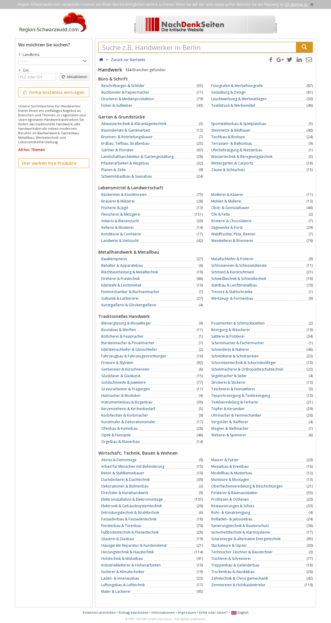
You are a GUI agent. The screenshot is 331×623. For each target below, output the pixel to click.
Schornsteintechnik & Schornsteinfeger (243, 362)
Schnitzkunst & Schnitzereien (235, 356)
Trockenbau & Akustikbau (233, 571)
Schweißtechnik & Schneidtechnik (238, 278)
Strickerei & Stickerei (228, 382)
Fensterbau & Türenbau (121, 525)
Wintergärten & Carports (232, 163)
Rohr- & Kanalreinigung (230, 512)
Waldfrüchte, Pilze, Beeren (233, 234)
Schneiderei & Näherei (230, 349)
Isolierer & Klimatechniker (123, 571)
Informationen (163, 612)
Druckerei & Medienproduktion (127, 98)
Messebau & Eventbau (230, 466)
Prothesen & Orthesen (230, 499)
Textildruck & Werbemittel (233, 105)
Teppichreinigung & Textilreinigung (240, 395)
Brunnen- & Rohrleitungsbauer (127, 136)
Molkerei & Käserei (227, 194)
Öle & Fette (220, 214)
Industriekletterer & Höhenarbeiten (131, 565)
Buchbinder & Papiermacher (125, 92)
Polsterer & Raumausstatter (234, 492)
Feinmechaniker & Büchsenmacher (130, 291)
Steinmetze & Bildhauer (231, 130)
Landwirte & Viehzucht (120, 240)
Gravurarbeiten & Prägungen (125, 389)
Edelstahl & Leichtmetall (121, 285)
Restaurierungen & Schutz (232, 505)
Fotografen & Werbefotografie (237, 85)
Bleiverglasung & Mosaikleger (126, 323)
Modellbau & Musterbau (231, 473)
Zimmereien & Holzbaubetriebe (238, 584)
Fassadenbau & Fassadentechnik (129, 519)
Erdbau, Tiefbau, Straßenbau (125, 143)
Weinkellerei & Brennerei (232, 240)
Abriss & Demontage (119, 459)
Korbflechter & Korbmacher (124, 415)
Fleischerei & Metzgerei (120, 214)
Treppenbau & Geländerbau (235, 565)
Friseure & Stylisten (117, 362)
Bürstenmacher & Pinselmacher (127, 342)
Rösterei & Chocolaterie (231, 220)
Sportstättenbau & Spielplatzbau (238, 123)
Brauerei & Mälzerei (118, 201)
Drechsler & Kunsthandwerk (124, 492)
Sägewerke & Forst (227, 227)
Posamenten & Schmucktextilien (238, 323)
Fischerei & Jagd (114, 207)
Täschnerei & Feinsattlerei (233, 389)
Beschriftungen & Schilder (123, 85)
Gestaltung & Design (228, 92)
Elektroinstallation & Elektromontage (132, 499)
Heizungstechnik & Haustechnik (127, 552)
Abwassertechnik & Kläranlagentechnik (133, 123)
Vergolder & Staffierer (229, 421)
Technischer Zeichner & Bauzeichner (242, 552)
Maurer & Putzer (225, 459)
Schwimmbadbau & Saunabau (126, 176)
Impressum (187, 612)
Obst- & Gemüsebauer (230, 207)
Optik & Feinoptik (116, 435)
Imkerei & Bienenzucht (120, 220)
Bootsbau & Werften (118, 329)
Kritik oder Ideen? (213, 612)
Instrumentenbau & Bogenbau (126, 402)
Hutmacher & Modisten (120, 395)
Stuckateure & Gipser (229, 545)
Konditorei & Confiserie (121, 234)
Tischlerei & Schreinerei (231, 558)
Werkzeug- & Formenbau (232, 298)
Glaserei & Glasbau (117, 538)
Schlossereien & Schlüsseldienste (239, 265)
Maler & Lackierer (116, 591)
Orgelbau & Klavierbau (120, 441)
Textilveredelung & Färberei (234, 402)
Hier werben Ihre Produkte (49, 163)
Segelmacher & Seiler (229, 375)
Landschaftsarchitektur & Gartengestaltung (137, 156)
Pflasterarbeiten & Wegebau (125, 163)
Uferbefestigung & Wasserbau (236, 150)
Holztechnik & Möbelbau (122, 558)
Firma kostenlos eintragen (53, 92)
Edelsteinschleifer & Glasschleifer (129, 349)
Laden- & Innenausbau (120, 578)
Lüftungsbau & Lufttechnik (123, 584)
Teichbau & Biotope (228, 136)
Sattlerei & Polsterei (227, 336)
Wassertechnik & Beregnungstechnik (241, 156)
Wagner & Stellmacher (230, 428)
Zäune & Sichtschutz (228, 169)
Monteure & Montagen (230, 479)
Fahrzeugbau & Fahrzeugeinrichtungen (133, 356)
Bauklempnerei (114, 258)
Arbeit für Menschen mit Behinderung (132, 466)
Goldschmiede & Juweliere (123, 382)
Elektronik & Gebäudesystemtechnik (131, 505)
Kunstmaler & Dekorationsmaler (128, 421)
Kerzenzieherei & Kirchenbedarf (128, 408)
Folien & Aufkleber (116, 105)
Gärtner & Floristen (117, 150)
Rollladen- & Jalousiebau (231, 519)
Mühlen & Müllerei (226, 201)
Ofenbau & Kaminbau (119, 428)
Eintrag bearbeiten (133, 612)
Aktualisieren (74, 77)
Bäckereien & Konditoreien (124, 194)
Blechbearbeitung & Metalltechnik (129, 272)
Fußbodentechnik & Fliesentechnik (130, 532)
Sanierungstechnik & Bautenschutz (240, 525)
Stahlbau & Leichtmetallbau (234, 285)
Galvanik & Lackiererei (120, 298)
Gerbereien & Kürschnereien (125, 369)
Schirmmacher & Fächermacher (237, 342)
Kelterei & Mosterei (117, 227)
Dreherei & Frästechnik (120, 278)
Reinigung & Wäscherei (230, 329)
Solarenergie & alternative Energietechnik (246, 538)
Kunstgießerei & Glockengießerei (128, 304)
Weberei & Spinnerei (228, 435)
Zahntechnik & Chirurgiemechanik (239, 578)
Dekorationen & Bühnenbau (124, 486)
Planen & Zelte (113, 169)
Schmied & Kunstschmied (232, 272)
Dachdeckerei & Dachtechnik (125, 479)
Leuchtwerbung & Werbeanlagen (238, 98)
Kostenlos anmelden (99, 612)
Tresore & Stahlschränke (231, 291)
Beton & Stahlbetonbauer (122, 473)
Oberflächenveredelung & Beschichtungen (247, 486)
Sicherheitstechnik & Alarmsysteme (240, 532)
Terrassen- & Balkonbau (231, 143)
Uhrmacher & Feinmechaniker (236, 415)
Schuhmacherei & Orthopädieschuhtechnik (247, 369)
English (240, 612)
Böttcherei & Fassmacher (122, 336)
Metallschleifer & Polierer (232, 258)
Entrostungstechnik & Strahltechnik (130, 512)
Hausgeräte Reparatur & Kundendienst (134, 545)
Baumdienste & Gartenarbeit (125, 130)
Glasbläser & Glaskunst (120, 375)
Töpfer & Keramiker (228, 408)
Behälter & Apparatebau (122, 265)
